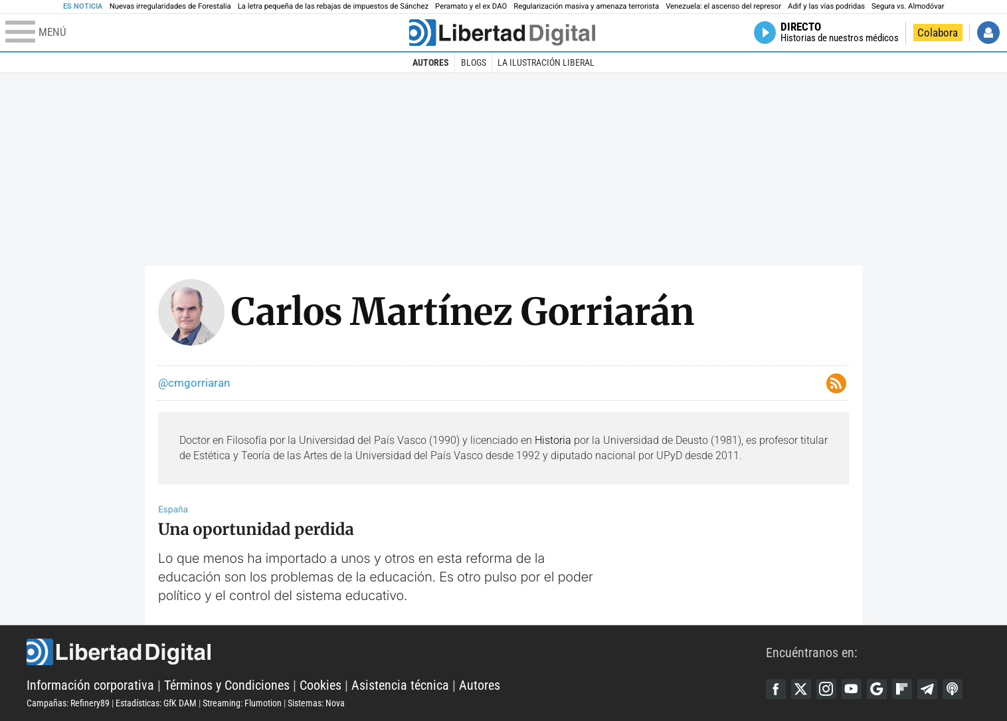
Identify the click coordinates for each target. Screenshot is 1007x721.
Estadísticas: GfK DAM (156, 703)
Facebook (776, 689)
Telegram (927, 689)
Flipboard (902, 689)
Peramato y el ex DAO (471, 6)
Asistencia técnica (400, 685)
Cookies (320, 685)
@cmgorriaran (194, 382)
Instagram (826, 689)
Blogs (473, 62)
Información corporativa (90, 685)
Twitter (801, 689)
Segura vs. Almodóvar (907, 6)
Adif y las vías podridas (826, 6)
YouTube (852, 689)
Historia (553, 440)
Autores (430, 62)
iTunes (952, 689)
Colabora (937, 32)
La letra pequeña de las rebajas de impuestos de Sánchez (333, 6)
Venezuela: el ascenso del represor (723, 6)
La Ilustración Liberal (546, 62)
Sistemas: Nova (316, 703)
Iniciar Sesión (988, 32)
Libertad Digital (396, 652)
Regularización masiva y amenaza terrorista (586, 6)
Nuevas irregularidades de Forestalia (170, 6)
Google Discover (877, 689)
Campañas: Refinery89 (68, 703)
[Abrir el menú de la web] (206, 33)
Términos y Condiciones (227, 685)
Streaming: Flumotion (242, 703)
